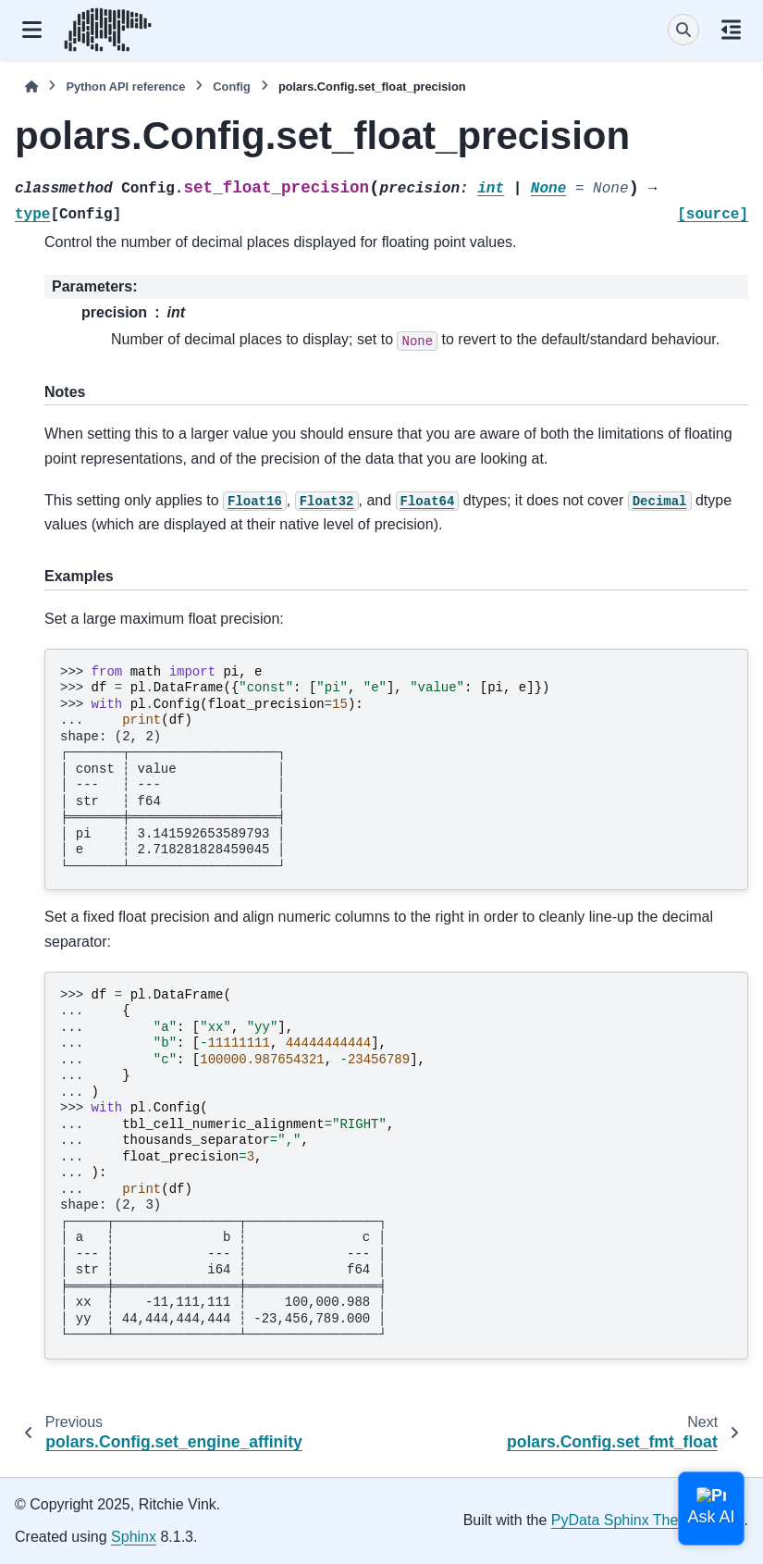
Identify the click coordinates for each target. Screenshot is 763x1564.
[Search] (683, 29)
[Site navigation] (32, 29)
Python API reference (125, 86)
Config (232, 86)
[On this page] (731, 29)
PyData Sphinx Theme (625, 1520)
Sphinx (133, 1537)
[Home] (31, 86)
